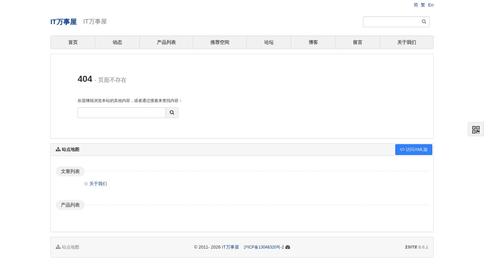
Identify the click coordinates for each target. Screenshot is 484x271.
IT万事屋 (63, 21)
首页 (73, 42)
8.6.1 (416, 248)
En (431, 4)
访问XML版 (414, 149)
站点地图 (67, 247)
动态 (117, 42)
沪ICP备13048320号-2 (264, 247)
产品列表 (166, 42)
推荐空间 (219, 42)
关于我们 (406, 42)
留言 (357, 42)
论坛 (269, 42)
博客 (313, 42)
